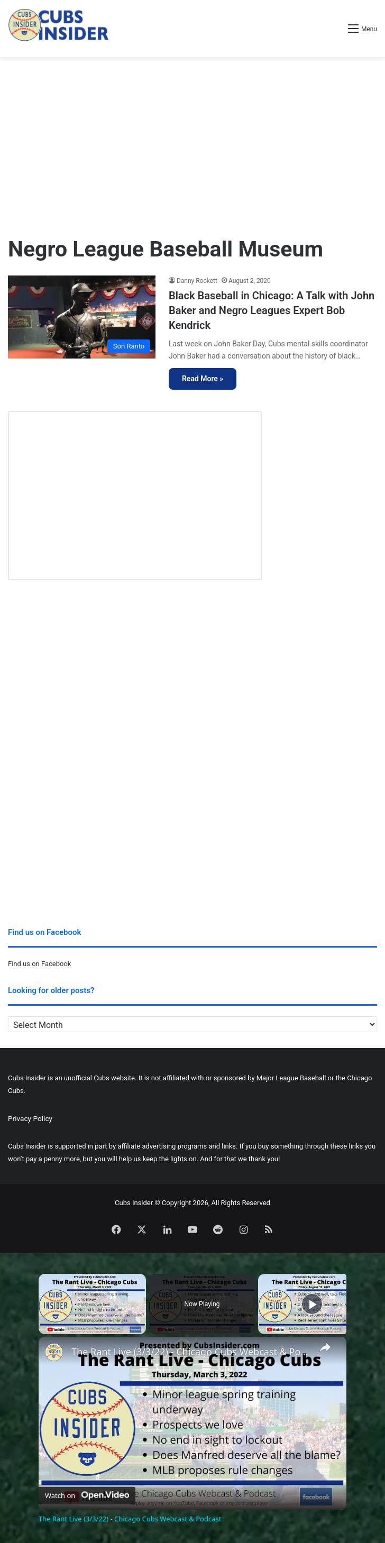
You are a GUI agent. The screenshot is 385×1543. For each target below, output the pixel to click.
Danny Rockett (197, 280)
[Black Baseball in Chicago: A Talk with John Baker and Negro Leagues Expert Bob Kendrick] (81, 317)
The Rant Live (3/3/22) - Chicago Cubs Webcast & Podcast (190, 1351)
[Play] (312, 1304)
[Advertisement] (192, 142)
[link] (55, 1353)
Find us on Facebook (39, 964)
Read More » (202, 378)
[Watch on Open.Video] (87, 1494)
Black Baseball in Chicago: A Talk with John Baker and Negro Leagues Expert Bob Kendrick (271, 310)
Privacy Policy (30, 1118)
